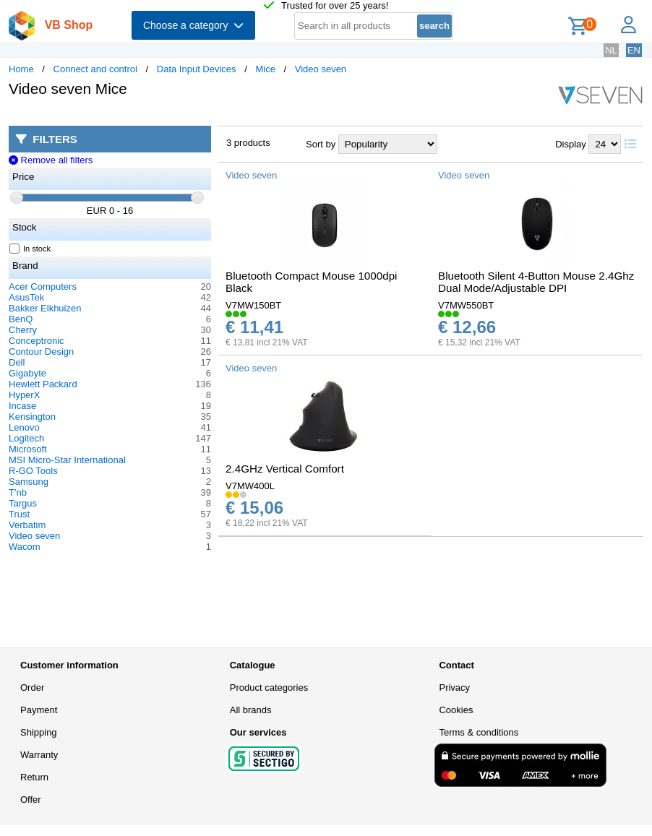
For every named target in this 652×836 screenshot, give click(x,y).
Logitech (26, 438)
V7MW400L (250, 486)
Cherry (23, 329)
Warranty (39, 754)
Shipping (38, 732)
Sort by (320, 144)
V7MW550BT (466, 305)
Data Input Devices (196, 69)
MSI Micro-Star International (67, 459)
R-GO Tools (33, 470)
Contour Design (41, 351)
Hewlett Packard (43, 384)
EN (633, 50)
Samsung (28, 481)
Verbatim (27, 525)
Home (21, 69)
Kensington (32, 416)
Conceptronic (36, 340)
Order (32, 687)
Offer (30, 799)
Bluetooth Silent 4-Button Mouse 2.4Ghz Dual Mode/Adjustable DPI (536, 282)
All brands (251, 709)
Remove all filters (51, 160)
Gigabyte (27, 373)
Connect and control (95, 69)
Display (570, 144)
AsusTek (26, 297)
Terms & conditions (478, 732)
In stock (30, 248)
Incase (22, 405)
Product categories (269, 687)
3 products (248, 142)
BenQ (21, 319)
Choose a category (193, 25)
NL (611, 50)
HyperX (24, 394)
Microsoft (28, 449)
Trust (19, 514)
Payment (38, 709)
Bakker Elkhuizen (45, 308)
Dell (17, 362)
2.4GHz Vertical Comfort (285, 468)
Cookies (456, 709)
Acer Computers (43, 286)
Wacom (24, 546)
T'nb (18, 492)
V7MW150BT (253, 305)
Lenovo (24, 427)
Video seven (320, 69)
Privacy (454, 687)
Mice (265, 69)
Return (34, 777)
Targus (23, 503)
